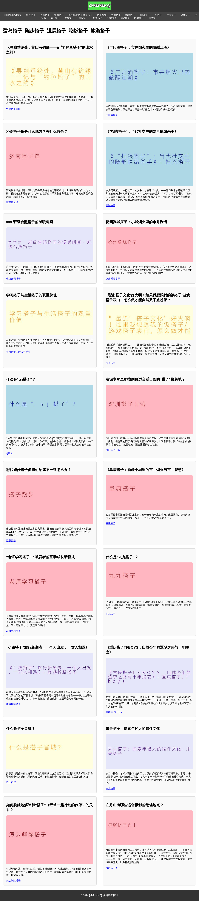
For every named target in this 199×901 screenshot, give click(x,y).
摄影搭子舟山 (113, 868)
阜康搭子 (110, 523)
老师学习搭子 (13, 631)
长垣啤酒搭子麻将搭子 (80, 15)
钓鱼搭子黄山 (13, 109)
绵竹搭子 (31, 15)
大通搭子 (116, 15)
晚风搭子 (139, 18)
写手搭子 (97, 18)
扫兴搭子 (110, 205)
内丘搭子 (83, 18)
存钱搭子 (45, 15)
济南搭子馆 (12, 202)
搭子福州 (102, 15)
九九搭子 (110, 613)
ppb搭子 (125, 18)
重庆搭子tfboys (114, 712)
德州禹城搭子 (113, 278)
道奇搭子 (59, 15)
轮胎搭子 (130, 15)
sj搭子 (9, 453)
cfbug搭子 (144, 15)
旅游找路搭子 (13, 704)
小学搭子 (112, 18)
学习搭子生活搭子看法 (18, 351)
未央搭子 (110, 788)
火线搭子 (185, 15)
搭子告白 (110, 363)
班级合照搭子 (13, 278)
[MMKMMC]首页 (13, 15)
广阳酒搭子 (112, 115)
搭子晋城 (11, 782)
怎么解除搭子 (13, 880)
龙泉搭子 (69, 18)
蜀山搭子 (55, 18)
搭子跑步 (11, 540)
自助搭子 (153, 18)
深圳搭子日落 (113, 450)
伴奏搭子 (171, 15)
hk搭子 (158, 15)
